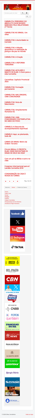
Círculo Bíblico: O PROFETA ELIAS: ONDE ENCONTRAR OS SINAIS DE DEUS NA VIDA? (16, 151)
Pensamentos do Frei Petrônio (13, 201)
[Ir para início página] (6, 181)
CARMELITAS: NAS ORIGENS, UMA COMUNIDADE (16, 96)
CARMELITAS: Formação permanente (14, 88)
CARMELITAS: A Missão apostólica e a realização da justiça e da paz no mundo (16, 49)
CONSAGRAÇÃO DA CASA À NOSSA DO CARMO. (15, 175)
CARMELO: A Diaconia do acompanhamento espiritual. (16, 128)
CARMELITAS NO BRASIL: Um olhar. (16, 33)
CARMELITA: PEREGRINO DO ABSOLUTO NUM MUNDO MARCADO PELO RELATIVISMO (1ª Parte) (17, 24)
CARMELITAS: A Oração (14, 57)
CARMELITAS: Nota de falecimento (13, 103)
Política (7, 198)
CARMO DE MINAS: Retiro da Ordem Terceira (16, 143)
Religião (7, 196)
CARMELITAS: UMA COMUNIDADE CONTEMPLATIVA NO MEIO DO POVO (17, 119)
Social (6, 195)
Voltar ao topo (29, 414)
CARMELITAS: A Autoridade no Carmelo (16, 41)
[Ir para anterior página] (10, 181)
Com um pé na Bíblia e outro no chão (17, 160)
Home (6, 191)
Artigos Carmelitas (10, 200)
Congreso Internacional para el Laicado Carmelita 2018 (17, 167)
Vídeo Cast (8, 193)
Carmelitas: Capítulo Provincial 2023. (17, 81)
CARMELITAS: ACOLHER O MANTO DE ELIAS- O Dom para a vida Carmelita (17, 72)
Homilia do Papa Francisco (12, 203)
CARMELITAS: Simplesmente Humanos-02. (16, 111)
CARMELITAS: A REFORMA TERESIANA (15, 64)
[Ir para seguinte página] (14, 181)
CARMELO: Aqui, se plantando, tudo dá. (17, 135)
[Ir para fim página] (18, 181)
